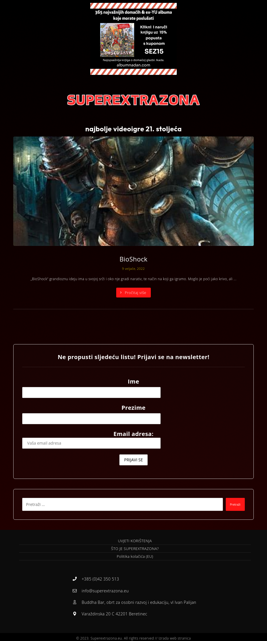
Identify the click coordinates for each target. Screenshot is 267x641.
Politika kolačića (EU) (135, 556)
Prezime (133, 407)
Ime (133, 381)
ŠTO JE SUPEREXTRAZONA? (135, 548)
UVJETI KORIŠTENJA (135, 540)
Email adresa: (91, 439)
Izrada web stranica (175, 635)
